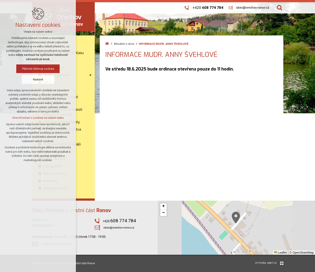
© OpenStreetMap (301, 252)
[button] (236, 217)
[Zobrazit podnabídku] (90, 75)
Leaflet (280, 252)
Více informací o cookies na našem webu (38, 117)
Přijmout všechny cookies (38, 68)
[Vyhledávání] (279, 7)
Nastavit (38, 79)
